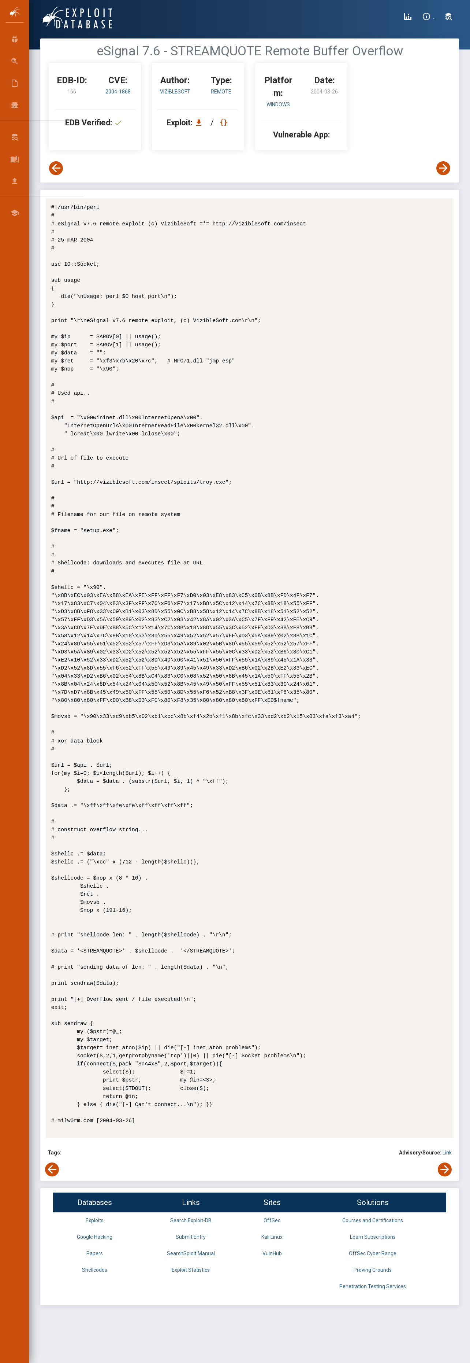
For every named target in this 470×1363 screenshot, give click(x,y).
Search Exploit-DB (191, 1220)
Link (447, 1153)
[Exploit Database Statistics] (408, 17)
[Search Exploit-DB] (449, 17)
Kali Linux (272, 1237)
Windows (278, 104)
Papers (94, 1253)
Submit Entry (191, 1237)
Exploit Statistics (191, 1270)
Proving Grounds (373, 1270)
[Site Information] (428, 17)
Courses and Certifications (372, 1220)
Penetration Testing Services (372, 1286)
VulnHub (272, 1253)
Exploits (95, 1220)
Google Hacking (94, 1237)
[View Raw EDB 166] (224, 122)
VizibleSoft (175, 92)
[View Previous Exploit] (56, 168)
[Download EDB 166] (200, 122)
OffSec (272, 1220)
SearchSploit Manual (191, 1253)
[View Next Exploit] (443, 168)
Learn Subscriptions (373, 1237)
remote (221, 92)
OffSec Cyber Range (372, 1253)
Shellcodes (94, 1270)
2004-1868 (118, 92)
